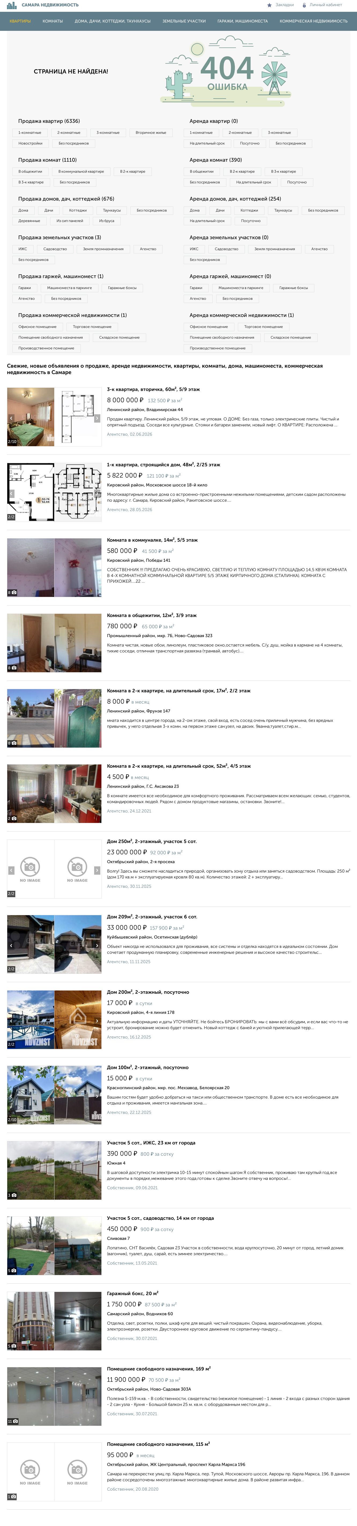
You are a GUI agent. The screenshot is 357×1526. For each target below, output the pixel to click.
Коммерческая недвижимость (314, 21)
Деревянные (78, 223)
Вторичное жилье (35, 144)
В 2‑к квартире (139, 173)
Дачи (51, 212)
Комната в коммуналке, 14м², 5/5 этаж (152, 556)
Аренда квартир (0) (214, 121)
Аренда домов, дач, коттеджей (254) (237, 212)
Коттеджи (81, 212)
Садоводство (58, 263)
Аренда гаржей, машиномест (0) (232, 291)
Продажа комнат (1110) (49, 161)
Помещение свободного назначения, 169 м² (159, 1385)
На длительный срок (209, 144)
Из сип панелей (121, 223)
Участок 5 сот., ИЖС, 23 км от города (151, 1159)
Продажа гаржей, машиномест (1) (62, 291)
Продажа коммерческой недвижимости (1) (74, 331)
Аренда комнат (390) (217, 161)
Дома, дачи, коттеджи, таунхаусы (113, 21)
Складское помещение (122, 353)
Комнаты (53, 21)
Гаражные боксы (127, 303)
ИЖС (23, 263)
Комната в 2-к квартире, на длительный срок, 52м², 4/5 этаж (179, 782)
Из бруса (27, 234)
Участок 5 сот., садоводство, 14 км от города (160, 1234)
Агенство (154, 263)
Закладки (280, 5)
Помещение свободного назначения (51, 353)
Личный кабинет (322, 5)
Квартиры (20, 21)
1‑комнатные (30, 133)
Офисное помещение (38, 342)
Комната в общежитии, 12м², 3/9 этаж (152, 632)
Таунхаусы (117, 212)
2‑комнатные (71, 133)
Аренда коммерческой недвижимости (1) (243, 331)
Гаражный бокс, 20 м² (133, 1310)
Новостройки (80, 144)
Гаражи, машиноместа (243, 21)
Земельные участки (184, 21)
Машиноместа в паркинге (72, 303)
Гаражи (25, 303)
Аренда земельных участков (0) (230, 251)
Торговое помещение (95, 342)
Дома (24, 212)
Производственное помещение (47, 364)
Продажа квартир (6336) (50, 121)
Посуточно (253, 144)
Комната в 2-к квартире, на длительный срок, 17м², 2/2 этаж (179, 707)
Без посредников (125, 144)
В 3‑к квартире (32, 184)
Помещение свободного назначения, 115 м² (158, 1460)
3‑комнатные (111, 133)
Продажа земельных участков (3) (61, 251)
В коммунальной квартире (84, 173)
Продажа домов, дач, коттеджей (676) (68, 201)
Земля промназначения (107, 263)
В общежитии (31, 173)
